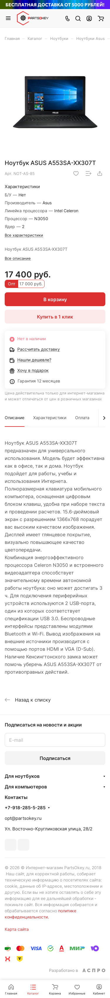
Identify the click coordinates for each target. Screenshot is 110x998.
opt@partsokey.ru (23, 818)
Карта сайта (17, 929)
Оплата (82, 417)
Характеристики (49, 417)
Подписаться (55, 758)
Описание (14, 417)
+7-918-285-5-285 (25, 807)
